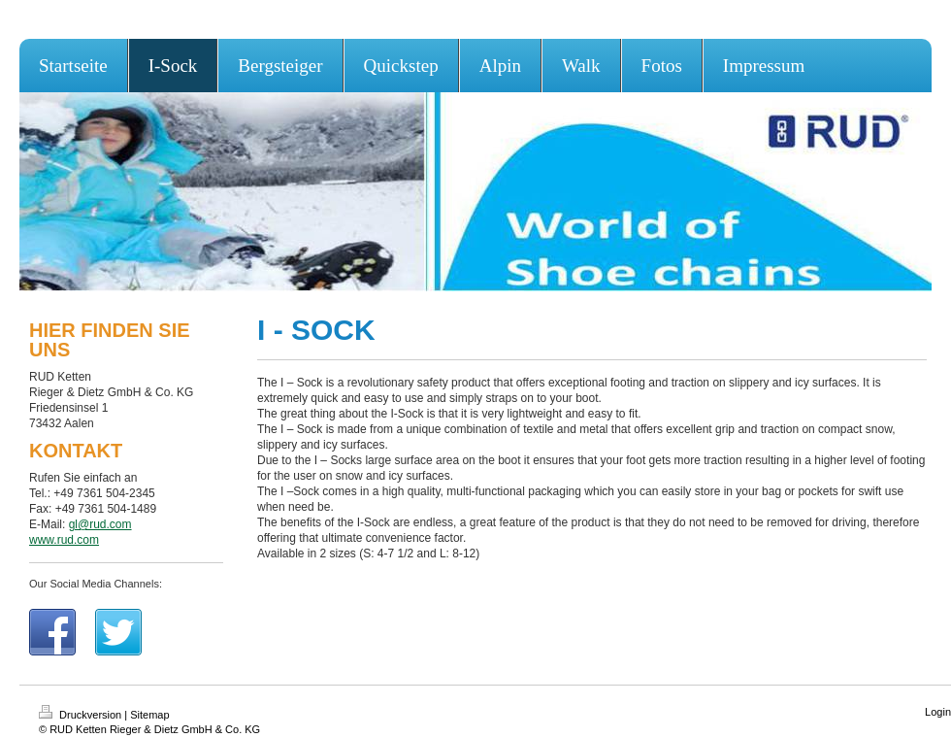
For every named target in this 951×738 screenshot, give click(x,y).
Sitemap (149, 715)
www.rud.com (64, 540)
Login (938, 712)
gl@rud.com (100, 524)
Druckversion (81, 715)
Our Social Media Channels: (95, 583)
